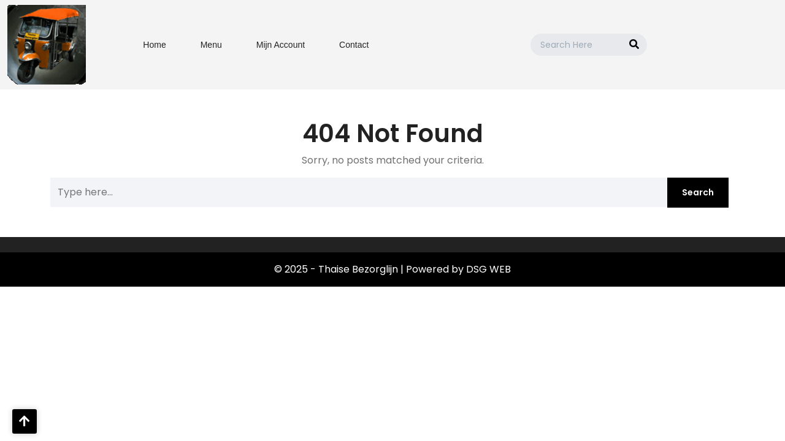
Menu (211, 45)
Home (154, 45)
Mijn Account (280, 45)
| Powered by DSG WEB (455, 269)
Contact (354, 45)
